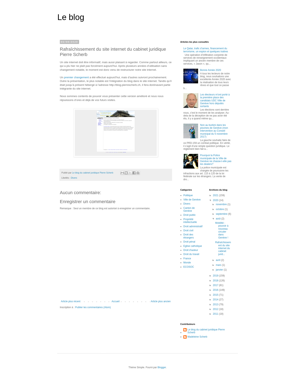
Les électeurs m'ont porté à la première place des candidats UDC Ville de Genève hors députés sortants (215, 100)
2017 (216, 285)
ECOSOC (188, 266)
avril (218, 260)
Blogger (162, 367)
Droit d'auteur (190, 250)
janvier (220, 269)
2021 (216, 195)
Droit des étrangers (188, 236)
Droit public (189, 215)
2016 (216, 290)
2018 (216, 280)
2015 (216, 294)
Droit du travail (191, 254)
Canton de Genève (189, 209)
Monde (187, 262)
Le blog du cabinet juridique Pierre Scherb (206, 331)
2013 (216, 304)
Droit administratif (192, 226)
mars (219, 265)
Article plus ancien (161, 301)
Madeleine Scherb (197, 336)
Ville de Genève (192, 199)
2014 (216, 299)
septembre (222, 214)
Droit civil (188, 230)
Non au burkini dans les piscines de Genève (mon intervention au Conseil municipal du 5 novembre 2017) (214, 131)
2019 (216, 275)
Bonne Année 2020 (210, 70)
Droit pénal (189, 241)
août (218, 218)
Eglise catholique (192, 246)
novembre (221, 204)
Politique (188, 195)
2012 (216, 309)
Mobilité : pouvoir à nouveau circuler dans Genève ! (221, 230)
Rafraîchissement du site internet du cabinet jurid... (223, 248)
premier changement (76, 77)
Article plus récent (70, 301)
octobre (220, 209)
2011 (216, 313)
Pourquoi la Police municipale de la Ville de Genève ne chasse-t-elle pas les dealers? (215, 160)
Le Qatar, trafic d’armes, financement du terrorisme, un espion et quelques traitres (205, 50)
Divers (74, 178)
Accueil (116, 301)
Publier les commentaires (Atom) (93, 307)
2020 (216, 200)
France (187, 258)
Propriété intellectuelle (190, 221)
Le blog (70, 17)
